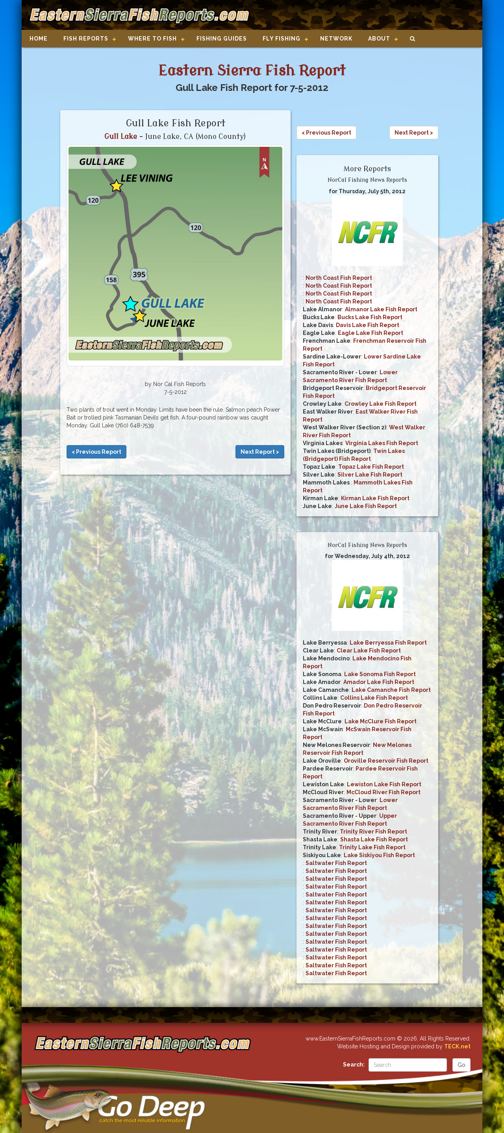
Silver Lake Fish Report (369, 474)
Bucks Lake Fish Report (369, 317)
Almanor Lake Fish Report (381, 309)
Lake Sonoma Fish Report (380, 674)
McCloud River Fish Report (383, 792)
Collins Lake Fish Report (374, 698)
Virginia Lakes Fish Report (381, 443)
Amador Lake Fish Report (378, 682)
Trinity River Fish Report (373, 831)
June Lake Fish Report (366, 506)
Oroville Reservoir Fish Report (386, 761)
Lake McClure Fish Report (381, 721)
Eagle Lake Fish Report (370, 333)
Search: (354, 1064)
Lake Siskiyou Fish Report (379, 855)
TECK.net (457, 1046)
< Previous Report (96, 452)
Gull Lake (120, 136)
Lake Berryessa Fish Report (388, 643)
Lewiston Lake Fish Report (384, 784)
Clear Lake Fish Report (369, 650)
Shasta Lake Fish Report (374, 839)
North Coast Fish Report (339, 278)
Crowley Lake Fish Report (381, 404)
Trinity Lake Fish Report (372, 847)
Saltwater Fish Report (336, 863)
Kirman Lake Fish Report (375, 498)
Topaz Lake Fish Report (371, 467)
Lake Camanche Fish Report (391, 690)
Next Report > (260, 452)
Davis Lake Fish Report (367, 325)
